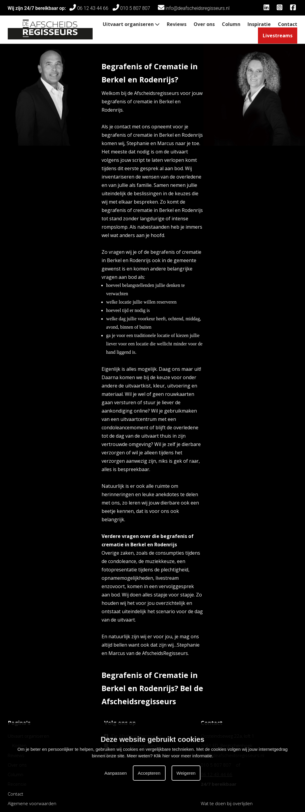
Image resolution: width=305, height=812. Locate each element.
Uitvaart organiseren (131, 24)
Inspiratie (259, 24)
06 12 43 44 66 (88, 8)
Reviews (176, 24)
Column (231, 24)
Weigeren (186, 773)
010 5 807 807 (133, 8)
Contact (287, 24)
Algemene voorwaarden (32, 803)
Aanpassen (116, 773)
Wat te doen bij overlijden (227, 803)
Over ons (204, 24)
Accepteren (149, 773)
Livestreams (277, 35)
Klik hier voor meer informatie (183, 755)
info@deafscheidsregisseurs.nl (194, 8)
